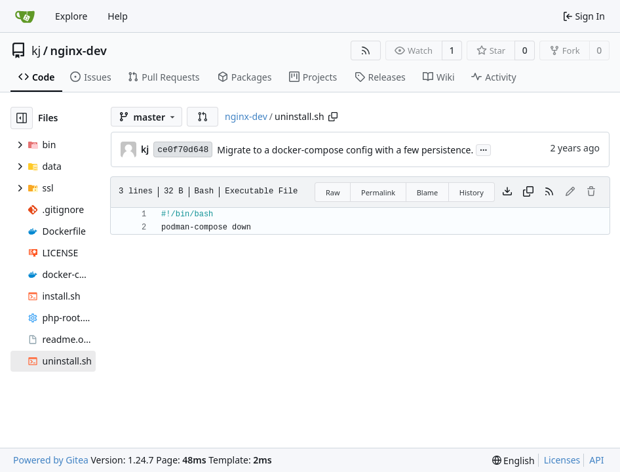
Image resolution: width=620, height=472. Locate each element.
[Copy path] (333, 116)
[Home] (25, 16)
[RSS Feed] (366, 50)
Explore (71, 16)
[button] (202, 117)
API (596, 460)
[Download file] (507, 192)
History (471, 192)
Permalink (378, 192)
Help (117, 16)
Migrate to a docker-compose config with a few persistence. (345, 150)
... (484, 148)
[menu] (513, 460)
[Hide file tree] (21, 118)
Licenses (562, 460)
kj (36, 50)
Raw (333, 192)
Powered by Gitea (50, 460)
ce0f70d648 (182, 150)
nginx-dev (78, 50)
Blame (427, 192)
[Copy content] (528, 192)
